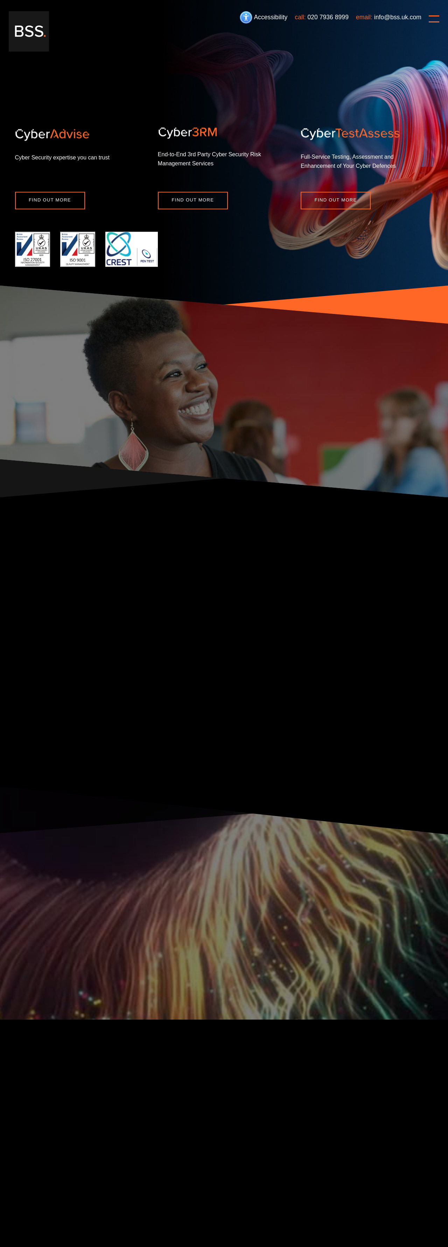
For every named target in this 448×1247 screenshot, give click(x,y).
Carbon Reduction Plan (220, 1203)
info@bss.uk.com (397, 17)
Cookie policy (71, 1203)
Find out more (50, 200)
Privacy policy (138, 1203)
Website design (414, 1217)
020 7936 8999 (328, 17)
